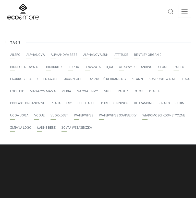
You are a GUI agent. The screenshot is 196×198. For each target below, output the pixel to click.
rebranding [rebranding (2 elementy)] (144, 103)
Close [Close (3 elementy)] (163, 67)
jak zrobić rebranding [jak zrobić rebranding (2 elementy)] (107, 79)
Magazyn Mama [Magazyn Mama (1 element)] (43, 91)
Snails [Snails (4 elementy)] (165, 103)
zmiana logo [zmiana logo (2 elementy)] (20, 127)
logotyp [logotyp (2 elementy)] (17, 91)
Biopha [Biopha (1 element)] (73, 67)
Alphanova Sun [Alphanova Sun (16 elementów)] (95, 55)
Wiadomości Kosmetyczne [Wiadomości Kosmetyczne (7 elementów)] (163, 115)
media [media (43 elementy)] (66, 91)
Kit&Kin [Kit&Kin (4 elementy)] (137, 79)
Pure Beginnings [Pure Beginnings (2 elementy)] (114, 103)
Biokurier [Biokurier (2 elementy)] (54, 67)
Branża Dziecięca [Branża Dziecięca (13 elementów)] (99, 67)
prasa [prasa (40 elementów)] (55, 103)
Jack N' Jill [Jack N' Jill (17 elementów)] (73, 79)
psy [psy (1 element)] (69, 103)
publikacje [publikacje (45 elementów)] (86, 103)
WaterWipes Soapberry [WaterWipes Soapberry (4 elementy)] (118, 115)
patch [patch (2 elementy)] (138, 91)
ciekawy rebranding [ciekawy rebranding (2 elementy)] (135, 67)
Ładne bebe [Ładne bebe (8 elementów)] (46, 127)
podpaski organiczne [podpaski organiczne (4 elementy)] (27, 103)
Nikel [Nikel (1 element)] (108, 91)
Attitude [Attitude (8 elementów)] (121, 55)
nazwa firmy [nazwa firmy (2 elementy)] (87, 91)
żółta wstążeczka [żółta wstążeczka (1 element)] (77, 127)
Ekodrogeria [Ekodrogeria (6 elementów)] (20, 79)
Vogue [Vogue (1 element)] (39, 115)
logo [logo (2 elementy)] (186, 79)
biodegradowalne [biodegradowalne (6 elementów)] (25, 67)
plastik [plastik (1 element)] (155, 91)
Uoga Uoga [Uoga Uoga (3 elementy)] (19, 115)
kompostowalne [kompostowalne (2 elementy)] (162, 79)
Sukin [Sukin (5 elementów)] (180, 103)
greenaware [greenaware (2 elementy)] (47, 79)
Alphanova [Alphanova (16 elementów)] (35, 55)
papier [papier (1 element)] (123, 91)
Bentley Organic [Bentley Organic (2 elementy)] (148, 55)
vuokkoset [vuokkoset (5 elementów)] (59, 115)
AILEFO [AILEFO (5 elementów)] (15, 55)
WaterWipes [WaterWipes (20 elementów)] (83, 115)
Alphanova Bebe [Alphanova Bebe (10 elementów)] (64, 55)
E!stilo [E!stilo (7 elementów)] (179, 67)
